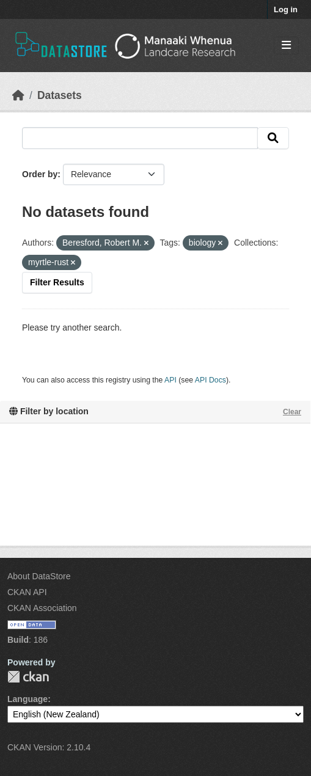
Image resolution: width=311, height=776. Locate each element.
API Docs (210, 380)
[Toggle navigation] (286, 45)
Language (27, 699)
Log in (286, 9)
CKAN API (27, 592)
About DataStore (39, 576)
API (170, 380)
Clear (292, 412)
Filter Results (57, 282)
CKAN (28, 676)
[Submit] (273, 138)
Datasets (59, 95)
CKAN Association (42, 608)
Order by (39, 174)
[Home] (18, 95)
